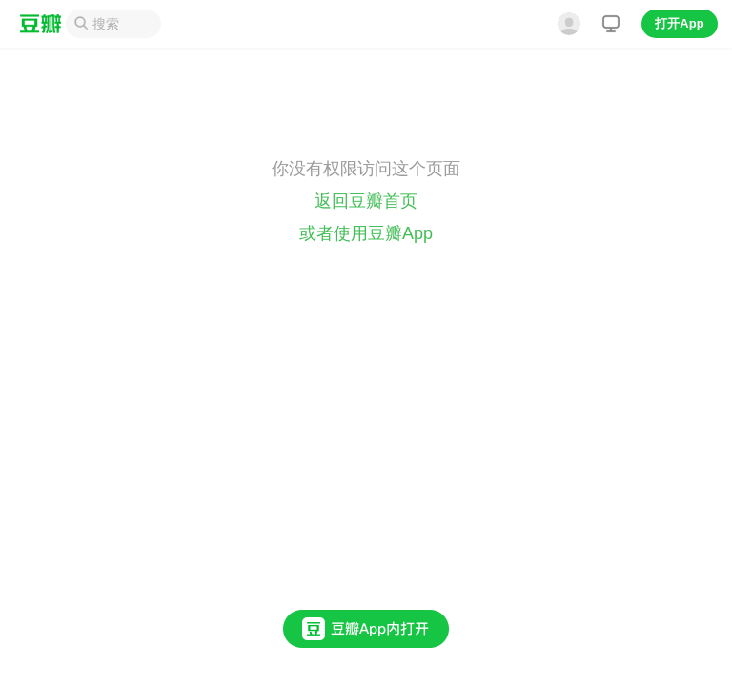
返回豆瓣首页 (366, 201)
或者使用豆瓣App (366, 233)
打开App (679, 23)
